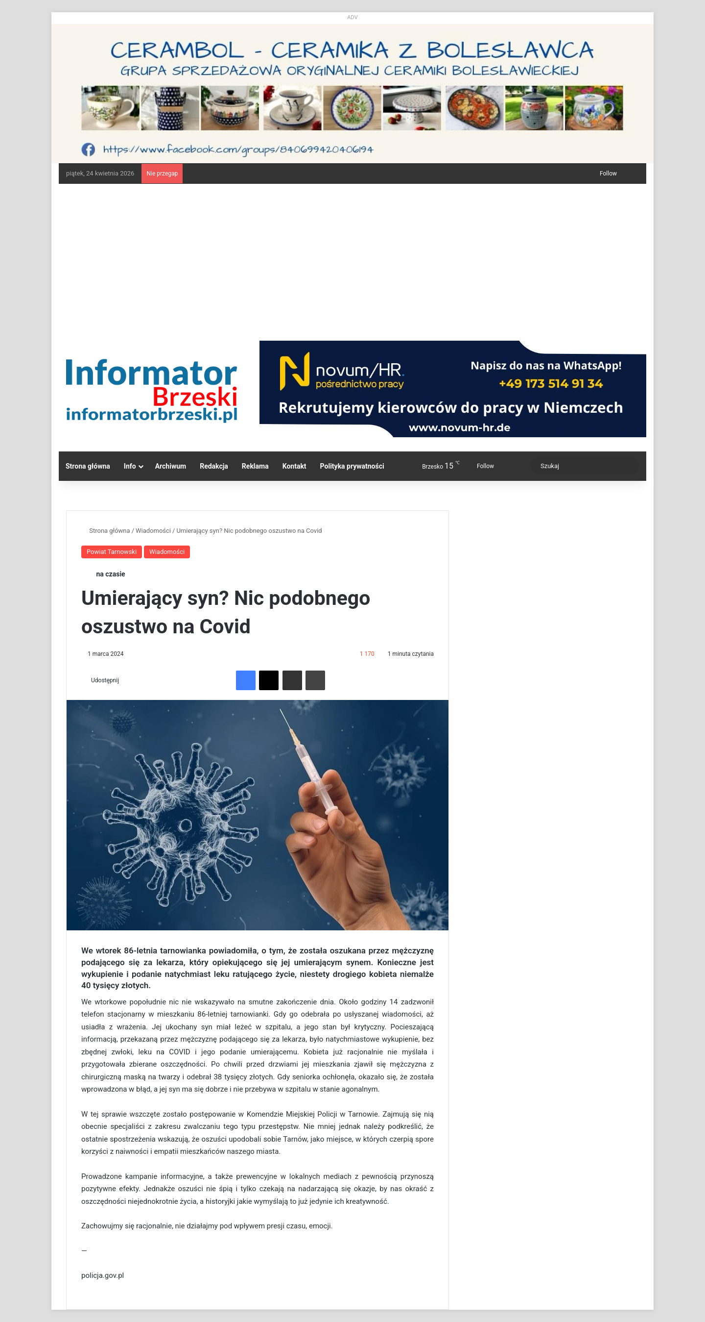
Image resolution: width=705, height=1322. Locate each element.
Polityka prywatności (352, 466)
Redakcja (214, 466)
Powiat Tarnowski (112, 551)
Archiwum (171, 466)
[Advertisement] (352, 257)
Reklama (255, 466)
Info (130, 466)
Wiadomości (153, 530)
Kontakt (294, 466)
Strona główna (88, 466)
